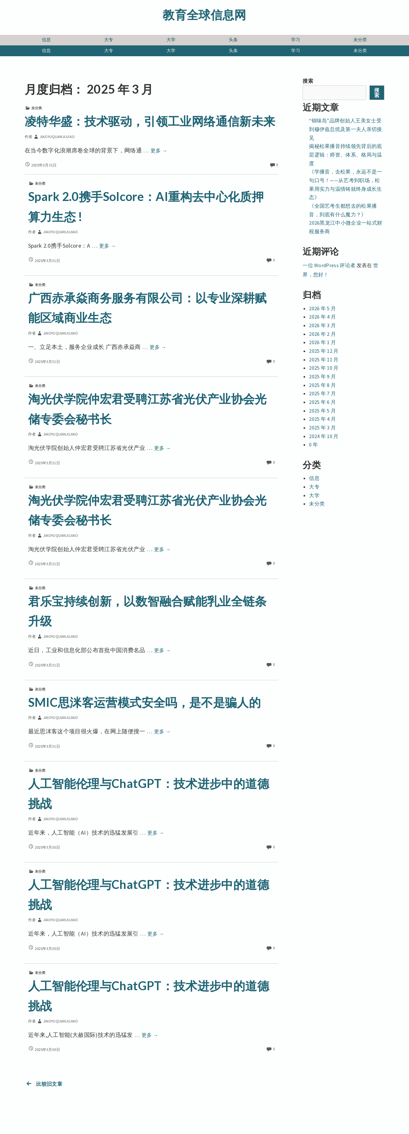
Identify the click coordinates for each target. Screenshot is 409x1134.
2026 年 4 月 (322, 316)
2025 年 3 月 (322, 427)
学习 (295, 39)
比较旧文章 (43, 1084)
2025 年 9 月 (322, 376)
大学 (171, 39)
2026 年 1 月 (322, 342)
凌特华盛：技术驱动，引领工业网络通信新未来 (150, 121)
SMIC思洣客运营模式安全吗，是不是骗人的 (144, 702)
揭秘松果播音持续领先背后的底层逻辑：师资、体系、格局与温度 (345, 154)
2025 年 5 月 (322, 410)
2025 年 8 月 (322, 385)
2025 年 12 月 (324, 351)
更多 (158, 150)
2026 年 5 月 (322, 308)
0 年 (313, 444)
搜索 (308, 81)
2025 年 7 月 (322, 393)
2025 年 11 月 (324, 359)
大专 (108, 39)
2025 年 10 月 (324, 368)
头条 (233, 39)
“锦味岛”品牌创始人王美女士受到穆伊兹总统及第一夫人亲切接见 (345, 129)
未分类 (360, 39)
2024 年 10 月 (324, 436)
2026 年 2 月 (322, 334)
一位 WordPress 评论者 (329, 265)
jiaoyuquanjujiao (54, 136)
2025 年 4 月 (322, 419)
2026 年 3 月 (322, 325)
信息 (46, 39)
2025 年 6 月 (322, 402)
